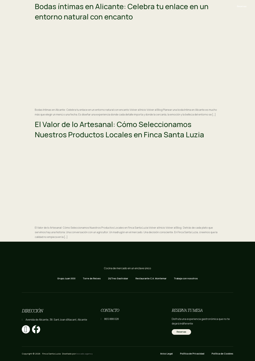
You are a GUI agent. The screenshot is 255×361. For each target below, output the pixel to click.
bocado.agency (84, 353)
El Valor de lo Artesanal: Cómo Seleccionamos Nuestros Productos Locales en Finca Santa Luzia (119, 129)
